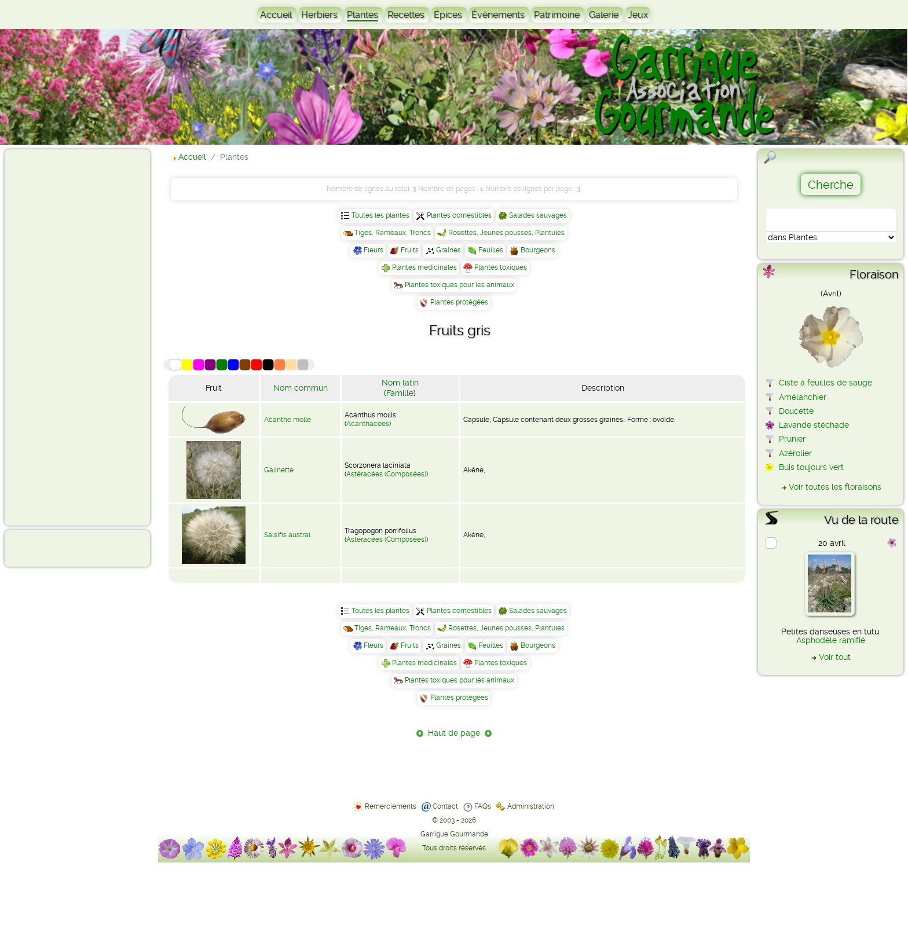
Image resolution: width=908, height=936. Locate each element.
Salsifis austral (287, 535)
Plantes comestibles (459, 215)
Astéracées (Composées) (386, 474)
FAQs (482, 806)
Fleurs (373, 250)
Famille (399, 393)
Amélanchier (802, 397)
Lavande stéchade (814, 425)
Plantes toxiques (500, 267)
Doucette (796, 411)
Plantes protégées (459, 302)
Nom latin (400, 382)
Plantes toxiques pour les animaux (459, 285)
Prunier (792, 438)
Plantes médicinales (424, 267)
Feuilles (490, 250)
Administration (530, 806)
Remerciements (390, 806)
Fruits (410, 250)
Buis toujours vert (811, 467)
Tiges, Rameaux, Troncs (392, 233)
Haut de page (454, 732)
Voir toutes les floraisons (835, 486)
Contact (445, 806)
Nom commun (300, 387)
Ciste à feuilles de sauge (825, 382)
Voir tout (835, 657)
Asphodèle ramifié (830, 640)
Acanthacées (367, 424)
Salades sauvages (538, 215)
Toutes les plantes (380, 215)
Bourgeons (538, 250)
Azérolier (795, 453)
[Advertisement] (55, 337)
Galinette (279, 470)
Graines (448, 250)
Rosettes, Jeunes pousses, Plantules (506, 233)
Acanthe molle (287, 420)
